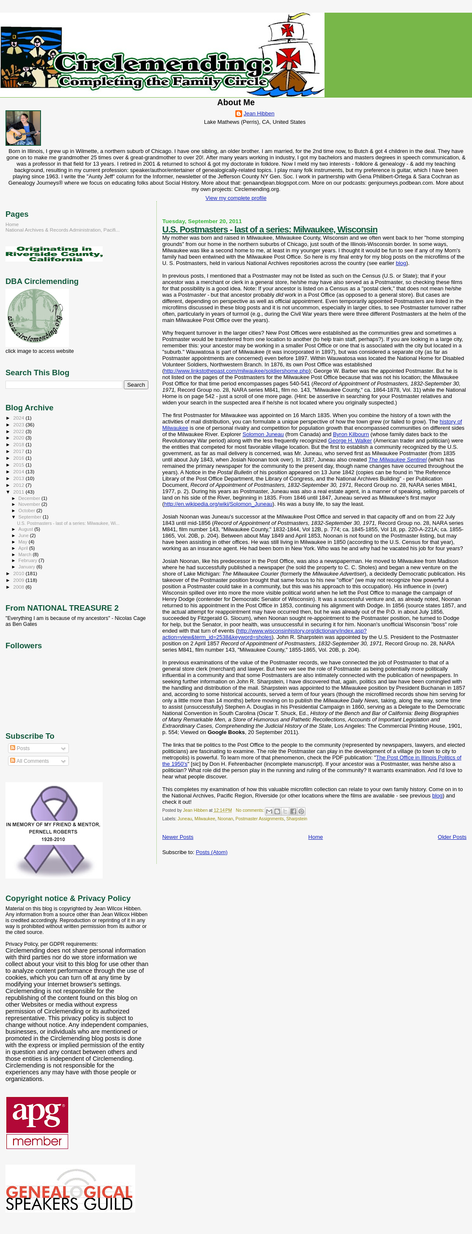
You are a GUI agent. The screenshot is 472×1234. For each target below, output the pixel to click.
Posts (20, 748)
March (26, 554)
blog (401, 263)
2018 (19, 444)
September (31, 516)
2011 (19, 491)
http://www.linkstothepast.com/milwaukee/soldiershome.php (236, 371)
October (28, 510)
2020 (19, 437)
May (24, 541)
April (24, 548)
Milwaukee (204, 818)
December (30, 498)
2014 (19, 471)
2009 (19, 580)
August (27, 529)
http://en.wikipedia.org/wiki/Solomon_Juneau (218, 504)
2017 (19, 451)
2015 (19, 464)
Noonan (225, 818)
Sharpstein (296, 818)
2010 (19, 573)
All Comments (29, 761)
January (28, 566)
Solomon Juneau (263, 434)
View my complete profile (235, 198)
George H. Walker (350, 440)
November (30, 504)
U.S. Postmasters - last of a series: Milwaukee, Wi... (68, 523)
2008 (19, 587)
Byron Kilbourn (351, 434)
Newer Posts (178, 837)
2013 (19, 478)
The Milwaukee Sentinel (397, 459)
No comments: (250, 810)
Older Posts (452, 837)
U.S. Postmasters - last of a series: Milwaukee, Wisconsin (269, 229)
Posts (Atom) (211, 852)
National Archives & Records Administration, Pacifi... (62, 229)
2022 (19, 431)
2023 (19, 424)
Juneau (184, 818)
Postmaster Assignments (259, 818)
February (29, 560)
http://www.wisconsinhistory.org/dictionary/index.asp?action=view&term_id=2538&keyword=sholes (264, 634)
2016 (19, 458)
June (24, 535)
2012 (19, 485)
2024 (19, 417)
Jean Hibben (259, 113)
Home (315, 837)
